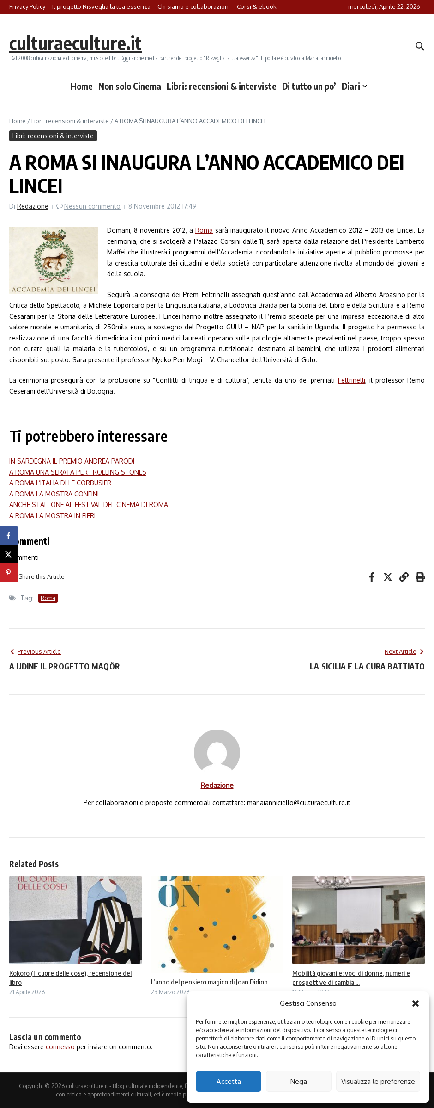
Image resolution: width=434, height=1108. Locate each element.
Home (82, 86)
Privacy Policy (27, 6)
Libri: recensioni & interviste (222, 86)
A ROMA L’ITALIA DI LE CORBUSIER (60, 483)
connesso (60, 1047)
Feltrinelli (351, 380)
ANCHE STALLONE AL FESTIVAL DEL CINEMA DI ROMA (88, 504)
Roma (204, 230)
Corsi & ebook (257, 6)
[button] (415, 1003)
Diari (354, 86)
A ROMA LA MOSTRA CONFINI (54, 494)
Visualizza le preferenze (378, 1081)
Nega (298, 1081)
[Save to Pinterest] (9, 572)
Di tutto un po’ (309, 86)
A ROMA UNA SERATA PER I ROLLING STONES (77, 472)
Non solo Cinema (129, 86)
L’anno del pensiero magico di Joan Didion (209, 982)
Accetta (229, 1081)
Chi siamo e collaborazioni (193, 6)
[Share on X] (9, 554)
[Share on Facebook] (9, 535)
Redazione (32, 206)
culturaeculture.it (75, 42)
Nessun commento (92, 206)
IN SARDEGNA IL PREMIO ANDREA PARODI (71, 461)
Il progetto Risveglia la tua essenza (101, 6)
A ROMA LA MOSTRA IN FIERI (52, 516)
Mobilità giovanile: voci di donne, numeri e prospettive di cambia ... (351, 977)
